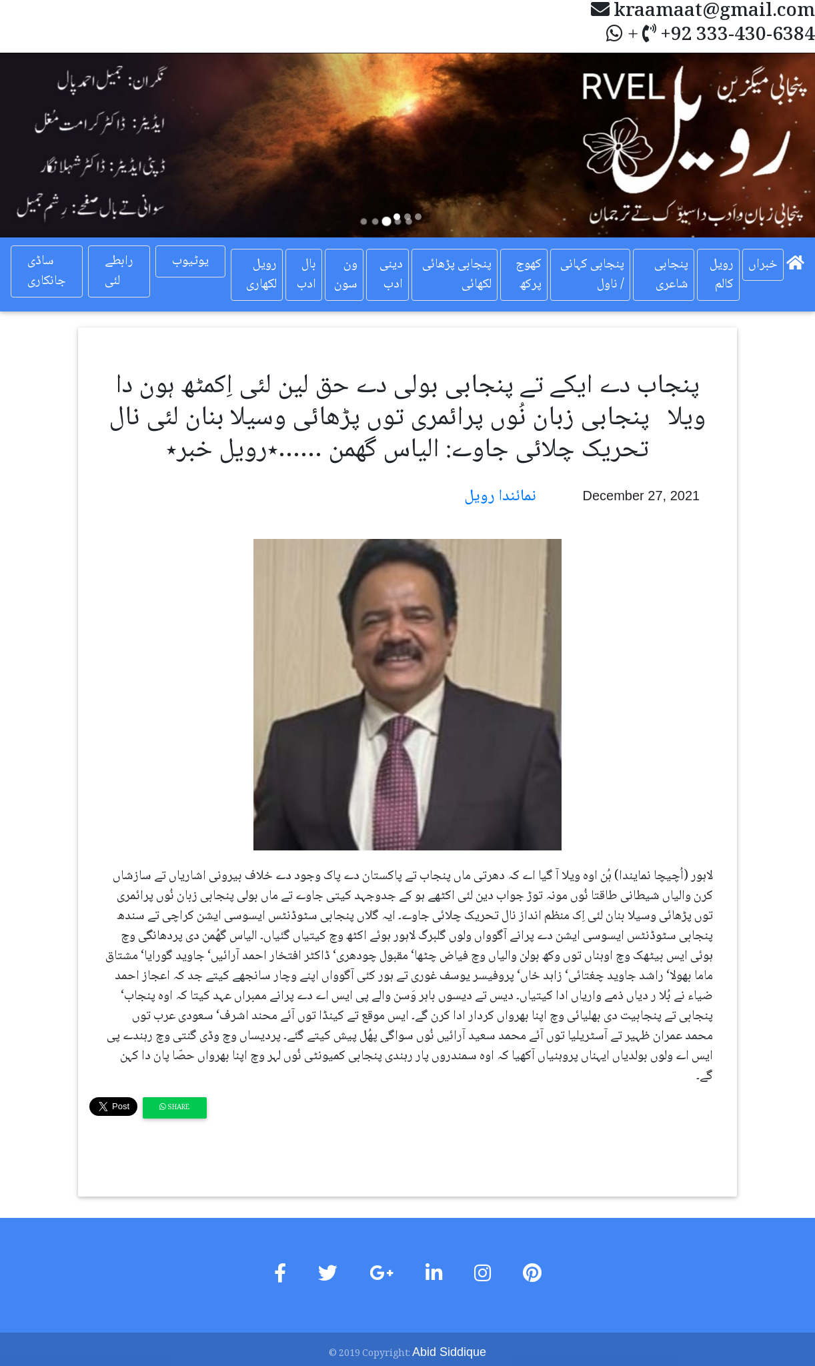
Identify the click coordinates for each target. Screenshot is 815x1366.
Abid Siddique (449, 1352)
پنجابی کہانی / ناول (592, 274)
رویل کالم (722, 274)
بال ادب (306, 274)
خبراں (763, 264)
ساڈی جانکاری (46, 271)
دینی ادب (391, 274)
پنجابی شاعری (671, 274)
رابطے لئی (119, 271)
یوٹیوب (190, 261)
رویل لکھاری (261, 274)
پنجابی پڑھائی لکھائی (457, 274)
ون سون (345, 274)
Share (174, 1107)
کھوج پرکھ (529, 274)
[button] (61, 145)
